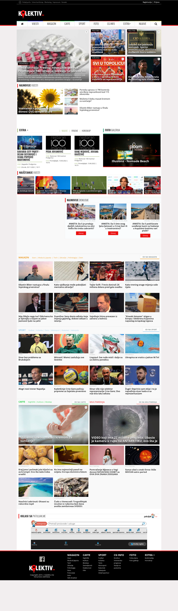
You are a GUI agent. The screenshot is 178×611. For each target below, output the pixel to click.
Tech (56, 288)
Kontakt (64, 33)
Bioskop (48, 433)
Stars (34, 288)
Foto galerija (133, 591)
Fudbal (31, 361)
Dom (81, 288)
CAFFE (67, 54)
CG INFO (111, 54)
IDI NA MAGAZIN (150, 287)
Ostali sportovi (103, 603)
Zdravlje (63, 288)
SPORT (82, 54)
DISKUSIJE (78, 231)
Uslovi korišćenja (37, 33)
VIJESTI (35, 54)
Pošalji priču (26, 33)
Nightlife (31, 433)
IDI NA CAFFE (80, 433)
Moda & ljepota (73, 591)
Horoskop (148, 591)
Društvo (117, 589)
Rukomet (65, 361)
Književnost (87, 599)
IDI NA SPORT (151, 360)
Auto (69, 606)
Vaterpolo (75, 361)
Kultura (40, 433)
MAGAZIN (51, 54)
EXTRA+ (127, 54)
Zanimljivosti (87, 596)
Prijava (156, 33)
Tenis (47, 361)
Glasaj (81, 264)
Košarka (39, 361)
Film (84, 601)
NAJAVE (142, 54)
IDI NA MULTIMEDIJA (148, 433)
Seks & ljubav (72, 608)
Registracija (147, 33)
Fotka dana (133, 589)
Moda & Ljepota (45, 288)
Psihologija (72, 288)
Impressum (56, 33)
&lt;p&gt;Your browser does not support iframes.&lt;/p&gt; (89, 565)
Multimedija (149, 589)
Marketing (48, 33)
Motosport (55, 361)
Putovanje (71, 603)
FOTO (96, 54)
